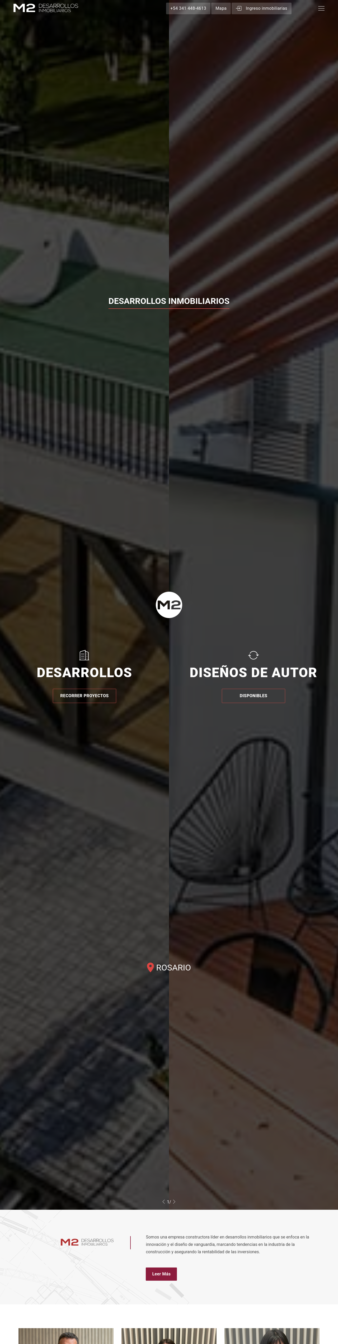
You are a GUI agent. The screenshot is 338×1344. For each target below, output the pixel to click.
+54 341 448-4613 (188, 8)
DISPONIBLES (253, 695)
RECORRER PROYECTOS (84, 695)
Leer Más (161, 1273)
